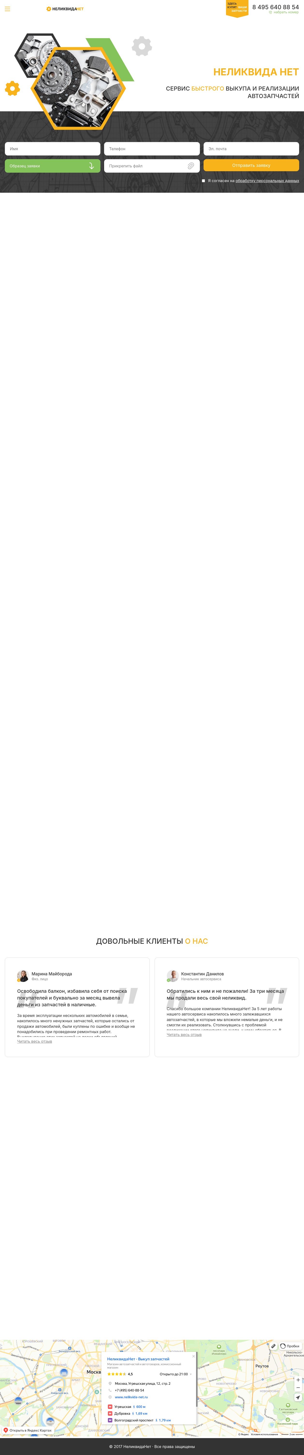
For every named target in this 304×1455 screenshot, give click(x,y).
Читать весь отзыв (34, 1041)
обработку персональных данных (267, 180)
